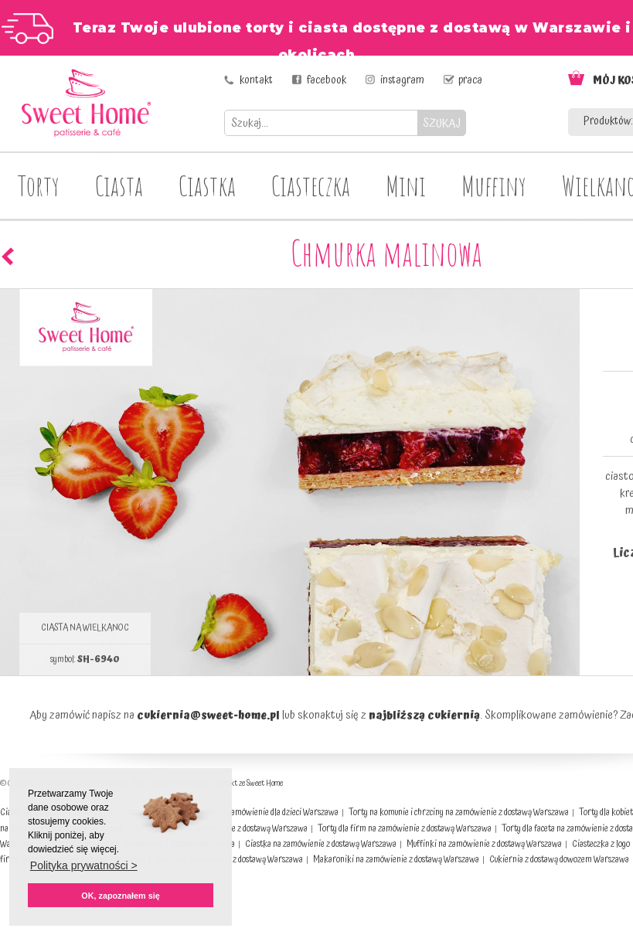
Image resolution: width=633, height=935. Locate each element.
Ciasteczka (310, 185)
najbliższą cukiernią (424, 715)
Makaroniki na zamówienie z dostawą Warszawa (396, 859)
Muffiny (493, 185)
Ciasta (119, 185)
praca (470, 80)
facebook (326, 80)
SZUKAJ (442, 123)
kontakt (256, 80)
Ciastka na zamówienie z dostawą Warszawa (320, 844)
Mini (406, 185)
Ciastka (207, 185)
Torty (39, 185)
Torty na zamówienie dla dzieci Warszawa (267, 812)
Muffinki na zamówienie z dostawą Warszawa (484, 844)
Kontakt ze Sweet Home (248, 783)
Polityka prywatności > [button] (84, 865)
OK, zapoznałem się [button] (120, 895)
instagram (402, 80)
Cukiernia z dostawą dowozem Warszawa (559, 859)
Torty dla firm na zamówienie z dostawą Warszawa (405, 828)
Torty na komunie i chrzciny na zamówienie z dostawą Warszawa (459, 812)
